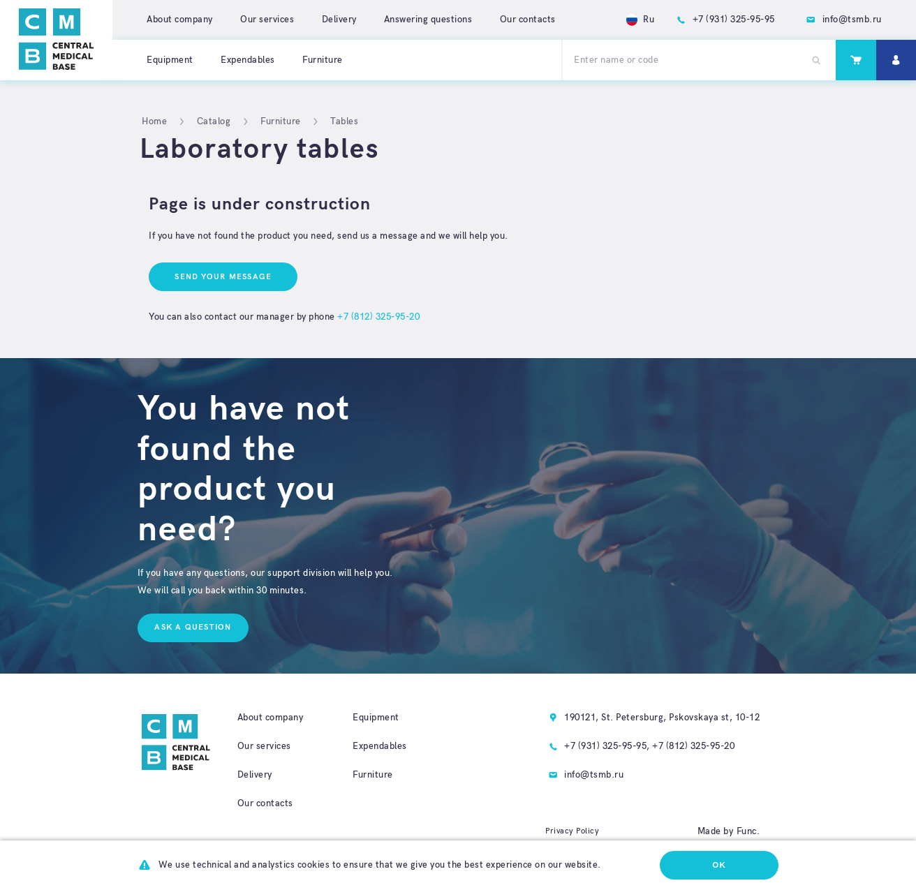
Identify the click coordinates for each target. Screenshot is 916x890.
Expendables (248, 60)
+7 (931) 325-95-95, (607, 746)
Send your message (223, 276)
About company (180, 19)
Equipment (170, 60)
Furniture (322, 60)
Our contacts (528, 19)
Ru (640, 19)
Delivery (339, 19)
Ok (719, 865)
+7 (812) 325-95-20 (378, 316)
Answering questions (428, 19)
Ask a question (192, 627)
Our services (267, 19)
